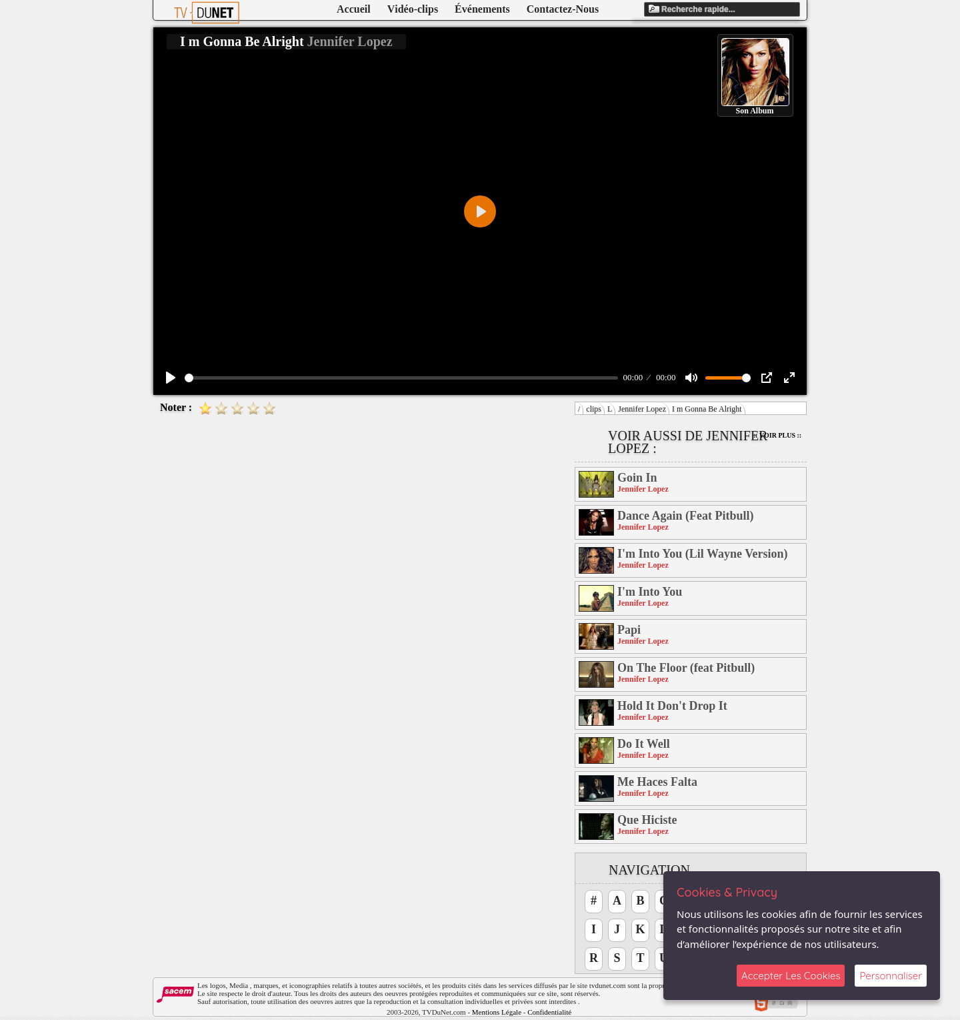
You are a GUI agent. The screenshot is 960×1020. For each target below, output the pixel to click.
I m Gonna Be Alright (707, 409)
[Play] (170, 377)
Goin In (637, 477)
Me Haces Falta (657, 782)
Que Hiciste (647, 820)
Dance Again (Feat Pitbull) (685, 515)
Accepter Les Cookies (790, 975)
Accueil (354, 9)
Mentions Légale (496, 1012)
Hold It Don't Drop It (672, 705)
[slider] (401, 378)
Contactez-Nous (563, 9)
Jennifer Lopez (642, 409)
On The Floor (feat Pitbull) (686, 667)
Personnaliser (890, 975)
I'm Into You (649, 591)
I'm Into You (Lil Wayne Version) (702, 553)
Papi (629, 629)
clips (593, 409)
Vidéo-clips (412, 9)
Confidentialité (549, 1012)
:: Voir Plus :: (777, 435)
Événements (482, 9)
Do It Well (643, 743)
